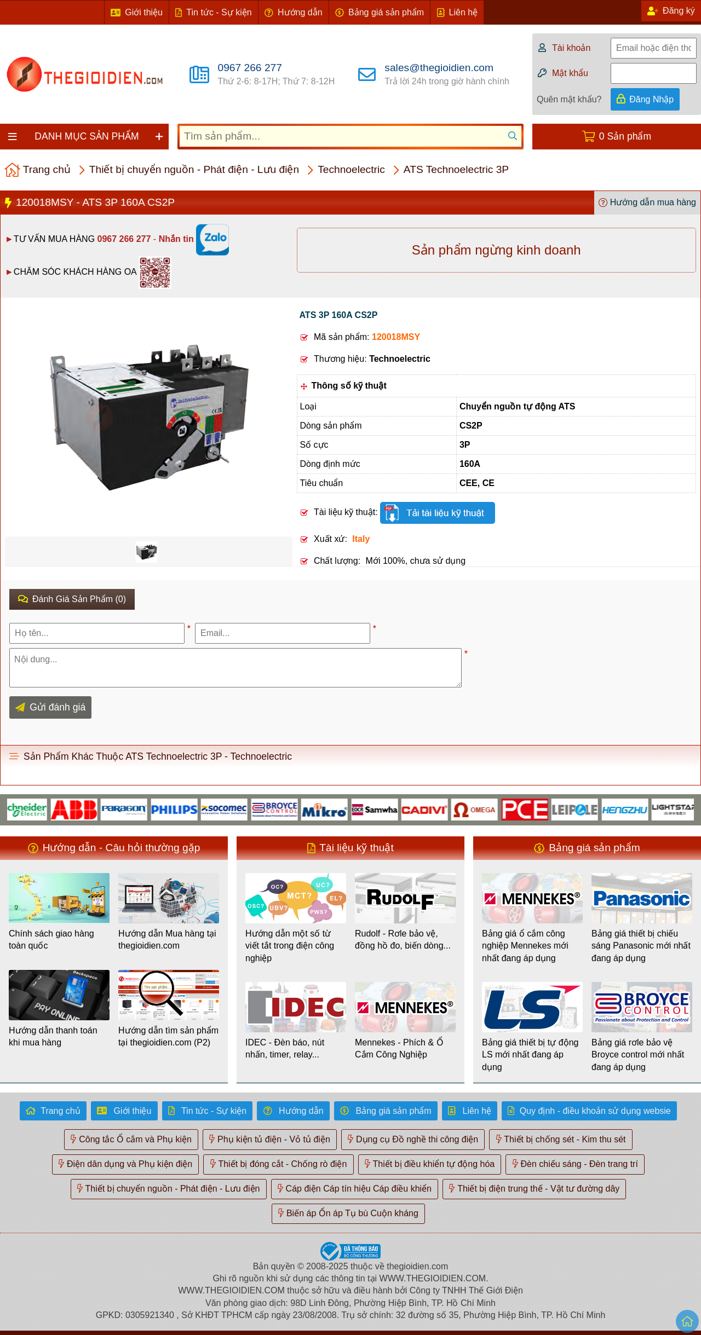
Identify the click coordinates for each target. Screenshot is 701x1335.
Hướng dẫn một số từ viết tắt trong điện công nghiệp (289, 946)
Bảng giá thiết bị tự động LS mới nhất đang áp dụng (530, 1055)
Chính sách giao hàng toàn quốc (51, 939)
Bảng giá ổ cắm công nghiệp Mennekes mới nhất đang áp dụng (525, 946)
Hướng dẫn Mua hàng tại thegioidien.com (167, 939)
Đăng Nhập (651, 99)
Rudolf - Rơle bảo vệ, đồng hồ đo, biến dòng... (403, 939)
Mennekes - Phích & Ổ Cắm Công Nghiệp (399, 1048)
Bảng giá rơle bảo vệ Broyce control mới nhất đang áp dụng (637, 1055)
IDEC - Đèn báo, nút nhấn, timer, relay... (284, 1048)
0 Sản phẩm (625, 136)
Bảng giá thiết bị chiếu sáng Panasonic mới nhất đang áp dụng (641, 946)
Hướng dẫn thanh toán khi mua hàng (53, 1036)
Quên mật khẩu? (569, 99)
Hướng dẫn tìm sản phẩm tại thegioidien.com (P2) (168, 1036)
